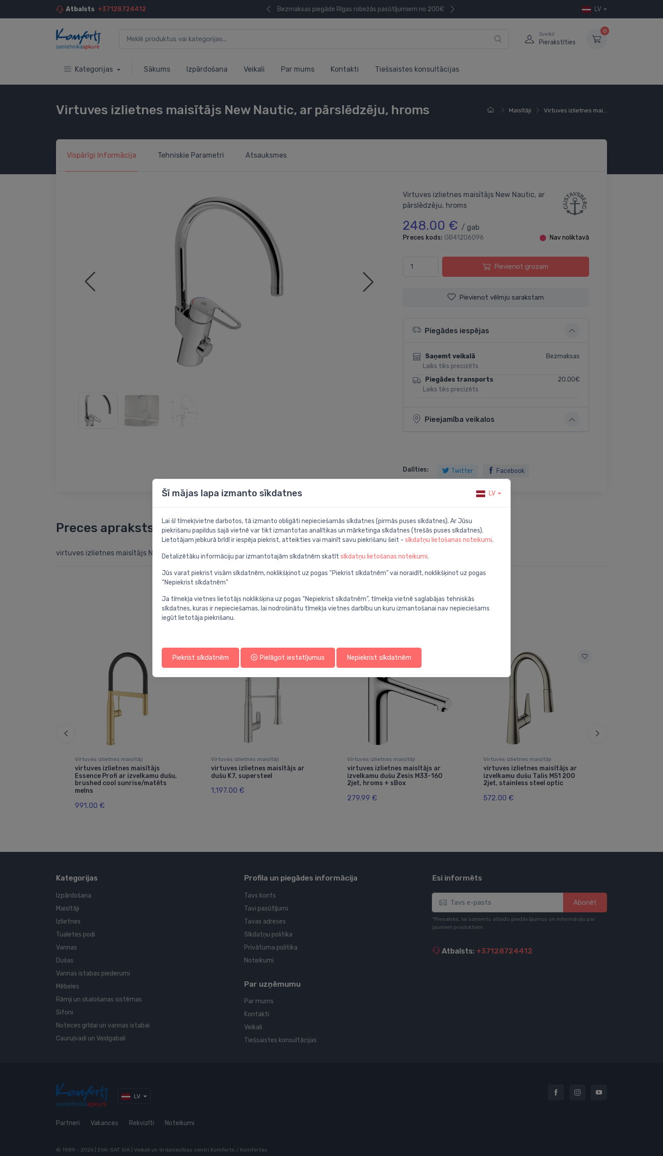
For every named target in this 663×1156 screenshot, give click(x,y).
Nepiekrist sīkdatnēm (379, 657)
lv (485, 493)
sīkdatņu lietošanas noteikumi (448, 540)
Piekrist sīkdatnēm (200, 657)
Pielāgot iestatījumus (288, 657)
